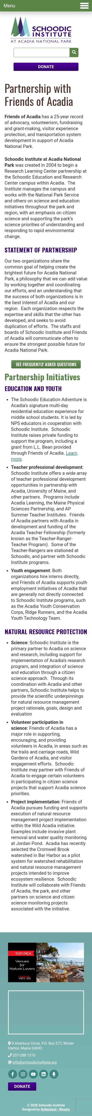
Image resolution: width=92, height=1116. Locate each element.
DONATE (46, 66)
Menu (46, 5)
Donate (22, 1086)
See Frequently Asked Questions (46, 364)
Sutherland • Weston (55, 1109)
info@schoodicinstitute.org (35, 1062)
